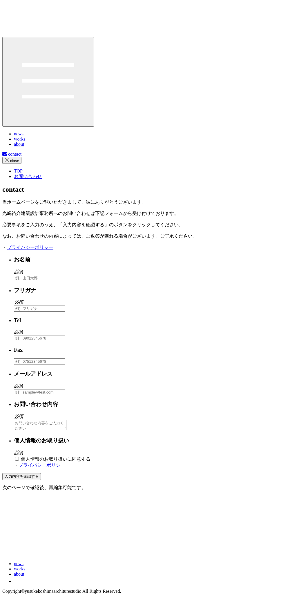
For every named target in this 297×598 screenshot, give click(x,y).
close (12, 160)
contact (11, 154)
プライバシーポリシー (30, 247)
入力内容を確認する (22, 478)
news (18, 565)
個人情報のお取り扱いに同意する (52, 460)
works (19, 570)
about (19, 575)
